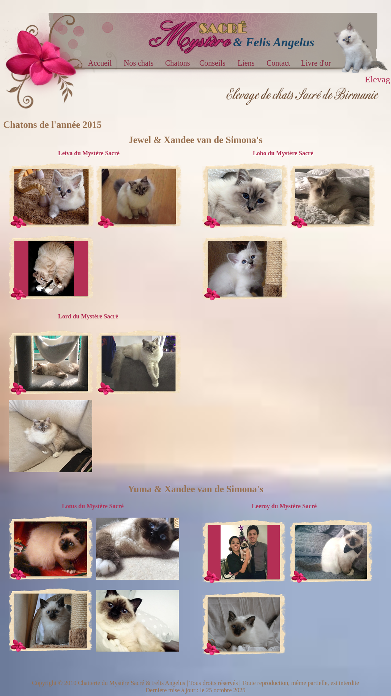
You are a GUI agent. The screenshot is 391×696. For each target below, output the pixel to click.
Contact (278, 63)
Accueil (101, 63)
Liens (246, 63)
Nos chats (138, 63)
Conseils (212, 63)
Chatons (177, 63)
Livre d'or (316, 63)
